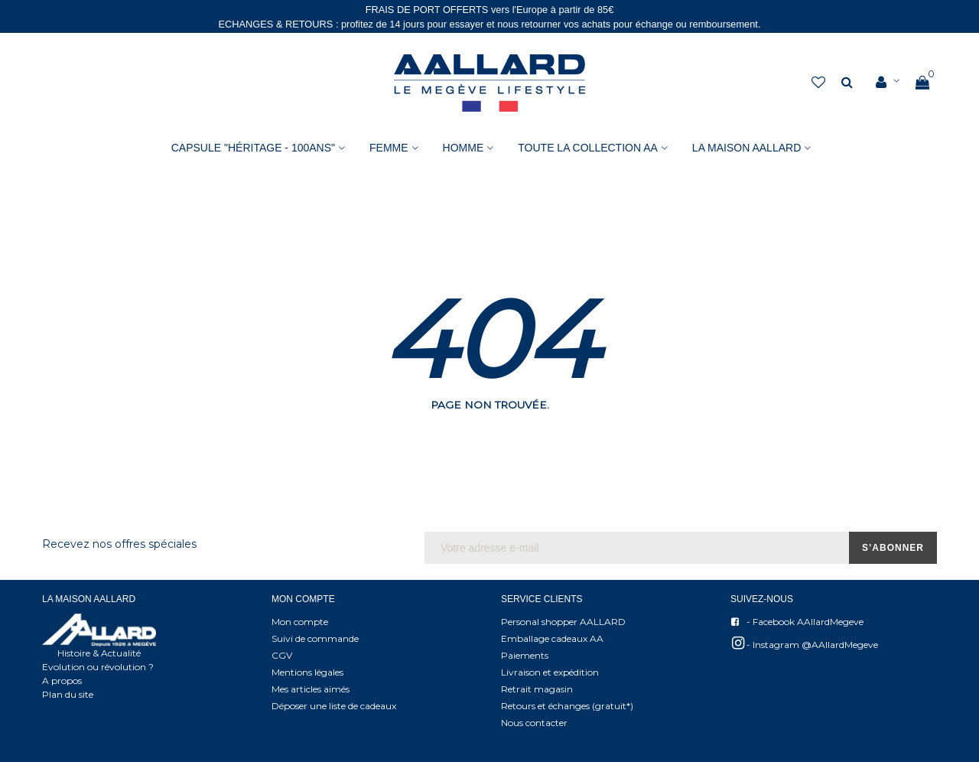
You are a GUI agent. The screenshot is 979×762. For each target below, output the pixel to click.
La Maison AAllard (746, 148)
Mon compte (300, 621)
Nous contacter (534, 722)
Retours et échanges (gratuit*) (567, 706)
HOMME (463, 148)
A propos (62, 680)
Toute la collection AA (588, 148)
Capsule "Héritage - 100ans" (253, 148)
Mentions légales (307, 672)
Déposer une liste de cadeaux (334, 706)
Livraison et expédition (550, 672)
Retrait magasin (537, 689)
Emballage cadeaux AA (552, 638)
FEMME (388, 148)
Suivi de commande (315, 638)
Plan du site (67, 694)
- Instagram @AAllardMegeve (804, 643)
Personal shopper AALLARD (563, 621)
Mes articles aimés (311, 689)
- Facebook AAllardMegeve (797, 622)
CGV (282, 655)
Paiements (524, 655)
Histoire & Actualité (99, 653)
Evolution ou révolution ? (98, 666)
